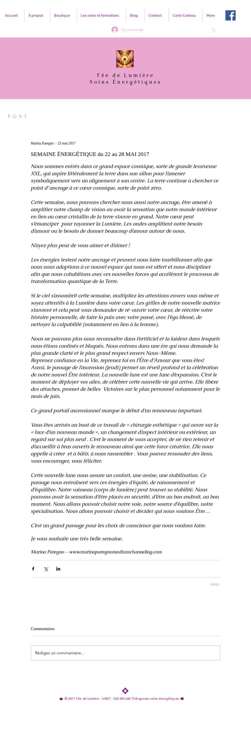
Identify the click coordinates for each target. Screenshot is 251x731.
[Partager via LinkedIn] (58, 568)
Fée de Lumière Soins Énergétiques (126, 78)
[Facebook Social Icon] (230, 15)
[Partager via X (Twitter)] (45, 568)
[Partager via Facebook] (33, 568)
